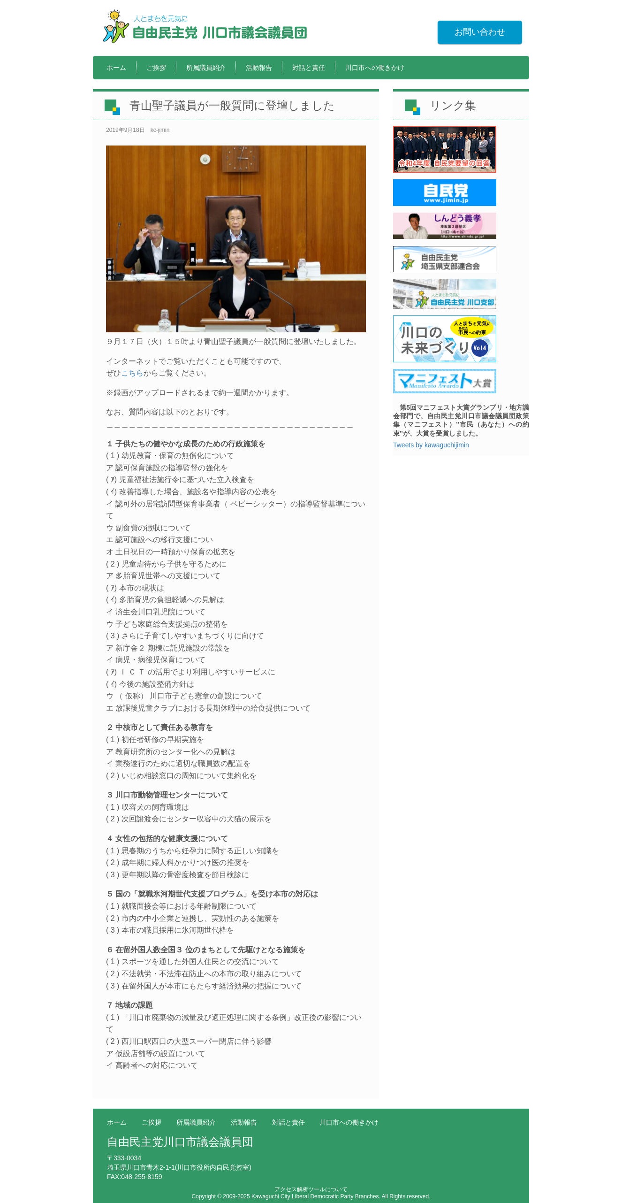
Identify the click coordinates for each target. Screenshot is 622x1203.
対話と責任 (308, 67)
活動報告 (259, 67)
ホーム (116, 67)
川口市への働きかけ (374, 67)
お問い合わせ (480, 32)
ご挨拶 (156, 67)
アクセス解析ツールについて (311, 1189)
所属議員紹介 (206, 67)
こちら (132, 373)
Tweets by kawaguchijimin (431, 445)
